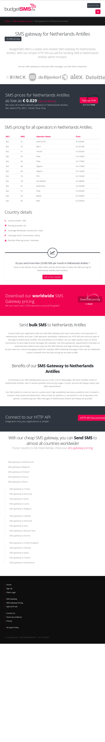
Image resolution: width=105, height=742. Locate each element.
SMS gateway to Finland (18, 472)
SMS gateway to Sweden (20, 516)
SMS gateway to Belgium (19, 467)
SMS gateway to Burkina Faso (22, 530)
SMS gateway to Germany (20, 494)
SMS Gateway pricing (22, 21)
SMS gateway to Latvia (19, 503)
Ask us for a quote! (52, 277)
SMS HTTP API (12, 607)
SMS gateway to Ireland (19, 557)
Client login (93, 5)
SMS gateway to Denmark (20, 521)
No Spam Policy (12, 627)
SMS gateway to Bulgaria (20, 508)
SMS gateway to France (18, 477)
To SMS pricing (13, 39)
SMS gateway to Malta (18, 481)
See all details (47, 101)
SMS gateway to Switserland (21, 562)
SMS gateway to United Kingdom (23, 543)
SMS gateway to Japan (19, 552)
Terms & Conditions (14, 617)
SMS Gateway (11, 599)
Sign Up (9, 588)
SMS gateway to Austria (19, 535)
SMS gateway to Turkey (19, 489)
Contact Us (10, 613)
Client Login (11, 592)
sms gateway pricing (80, 448)
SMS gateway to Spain (19, 499)
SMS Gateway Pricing (14, 603)
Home (7, 21)
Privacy (9, 621)
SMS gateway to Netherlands (21, 462)
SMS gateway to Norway (20, 547)
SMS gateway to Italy (18, 525)
